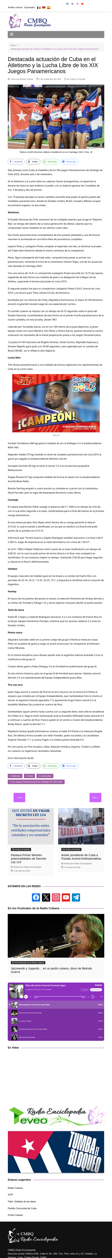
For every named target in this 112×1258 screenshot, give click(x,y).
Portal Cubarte (15, 1215)
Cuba (30, 776)
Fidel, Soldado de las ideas (22, 1201)
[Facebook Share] (16, 161)
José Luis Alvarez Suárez (20, 79)
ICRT (10, 1194)
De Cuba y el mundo (76, 79)
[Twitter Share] (33, 161)
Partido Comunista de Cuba (22, 1208)
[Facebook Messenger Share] (70, 161)
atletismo (16, 776)
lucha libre (46, 776)
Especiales (29, 7)
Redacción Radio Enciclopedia (26, 867)
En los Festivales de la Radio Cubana (28, 963)
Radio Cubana (15, 1188)
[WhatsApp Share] (50, 161)
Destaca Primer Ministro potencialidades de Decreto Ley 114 (28, 858)
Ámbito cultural (15, 7)
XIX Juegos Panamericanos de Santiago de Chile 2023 (37, 782)
